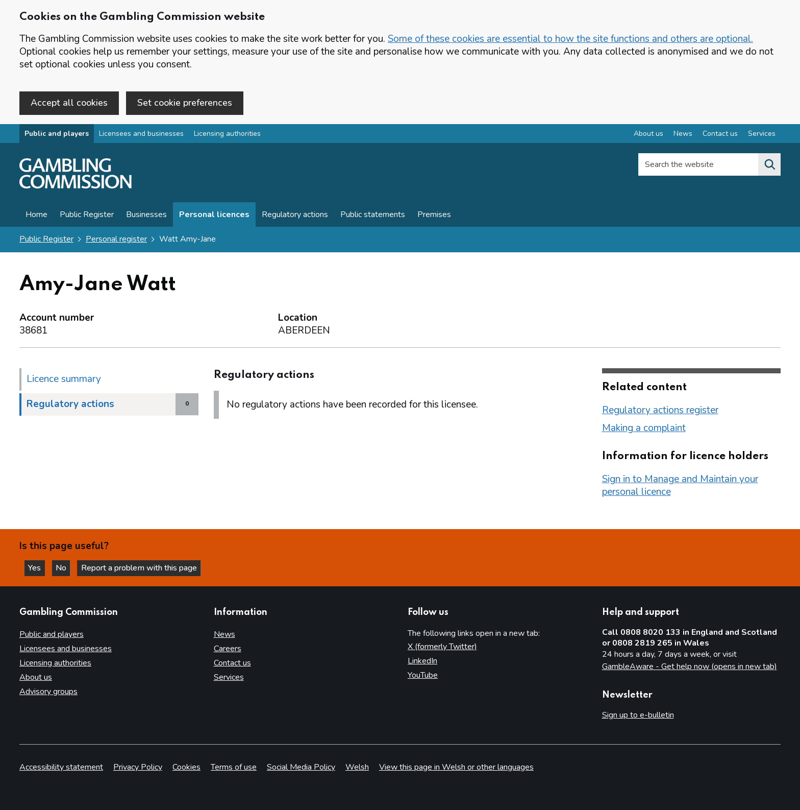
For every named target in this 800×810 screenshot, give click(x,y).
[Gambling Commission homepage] (75, 187)
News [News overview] (682, 134)
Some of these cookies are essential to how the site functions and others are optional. (570, 38)
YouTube (423, 675)
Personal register (116, 240)
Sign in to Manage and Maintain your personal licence (680, 486)
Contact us (232, 663)
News (224, 634)
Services (229, 677)
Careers (227, 648)
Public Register (87, 215)
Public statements (372, 215)
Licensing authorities (227, 134)
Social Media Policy (301, 767)
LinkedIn (422, 660)
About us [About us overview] (648, 134)
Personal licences (214, 215)
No (65, 567)
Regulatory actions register (660, 410)
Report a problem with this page (143, 567)
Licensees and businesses (141, 134)
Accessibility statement (61, 767)
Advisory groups (48, 691)
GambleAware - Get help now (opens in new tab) (689, 666)
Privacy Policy (137, 767)
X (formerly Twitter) (442, 646)
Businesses (146, 215)
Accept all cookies (69, 103)
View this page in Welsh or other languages (456, 767)
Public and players (56, 134)
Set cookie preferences (184, 103)
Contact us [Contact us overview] (720, 134)
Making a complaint (644, 428)
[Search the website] (769, 165)
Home (36, 215)
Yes (37, 567)
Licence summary (64, 379)
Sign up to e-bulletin (638, 715)
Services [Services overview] (762, 134)
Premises (434, 215)
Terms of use (234, 767)
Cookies (186, 767)
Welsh (357, 767)
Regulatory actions (295, 215)
